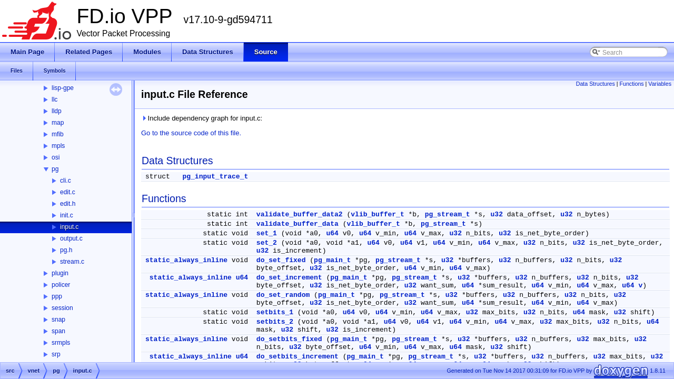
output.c (71, 238)
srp (56, 354)
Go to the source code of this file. (191, 133)
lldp (57, 111)
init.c (66, 215)
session (62, 308)
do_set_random (283, 295)
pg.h (66, 250)
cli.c (65, 180)
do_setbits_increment (297, 357)
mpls (58, 145)
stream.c (72, 261)
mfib (58, 134)
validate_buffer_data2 (299, 214)
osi (56, 157)
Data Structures (595, 84)
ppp (57, 296)
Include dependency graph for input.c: (201, 118)
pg (55, 169)
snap (58, 319)
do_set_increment (289, 278)
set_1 (266, 233)
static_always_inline (186, 260)
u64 (332, 233)
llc (54, 99)
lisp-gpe (63, 88)
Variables (659, 84)
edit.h (67, 203)
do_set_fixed (281, 260)
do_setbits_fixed (289, 339)
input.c (69, 227)
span (58, 331)
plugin (60, 273)
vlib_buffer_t (377, 214)
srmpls (61, 342)
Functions (631, 84)
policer (61, 284)
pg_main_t (332, 260)
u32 (497, 214)
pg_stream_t (447, 214)
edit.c (67, 192)
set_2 (266, 243)
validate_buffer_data (297, 224)
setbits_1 (274, 312)
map (58, 122)
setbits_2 (274, 322)
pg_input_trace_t (215, 177)
